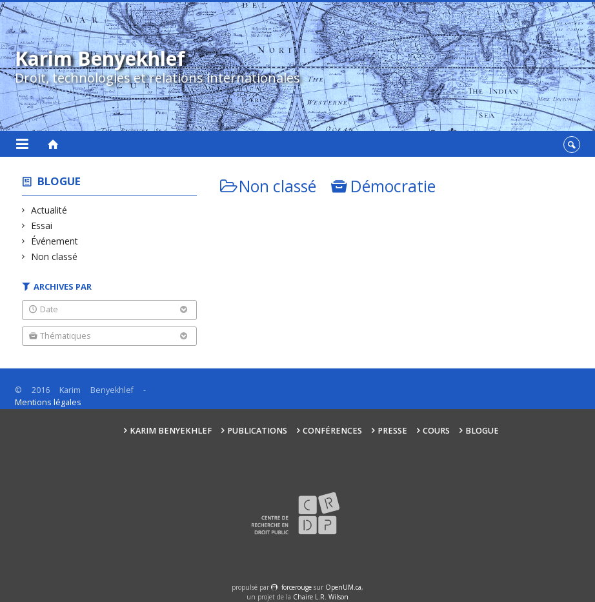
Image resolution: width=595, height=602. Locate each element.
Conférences (332, 430)
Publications (257, 430)
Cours (436, 430)
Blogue (59, 181)
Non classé (54, 256)
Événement (55, 241)
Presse (392, 430)
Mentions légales (48, 402)
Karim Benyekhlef (171, 430)
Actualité (49, 210)
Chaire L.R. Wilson (320, 596)
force (296, 587)
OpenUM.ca (343, 587)
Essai (42, 225)
